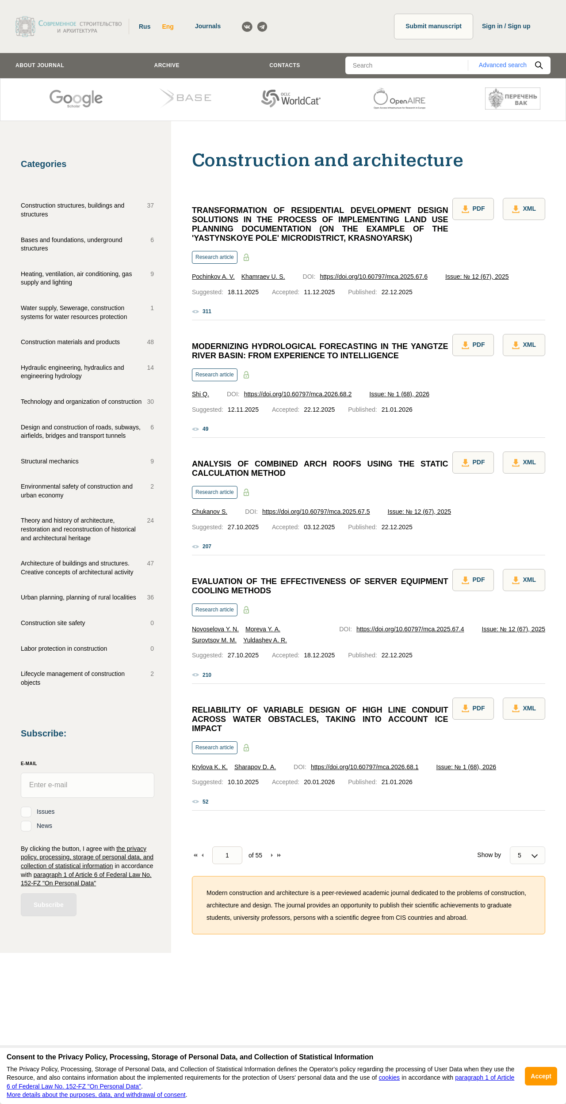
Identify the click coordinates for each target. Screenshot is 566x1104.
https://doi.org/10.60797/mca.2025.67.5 (316, 511)
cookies (389, 1077)
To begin (195, 855)
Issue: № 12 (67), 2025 (477, 276)
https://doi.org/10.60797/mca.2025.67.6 (374, 276)
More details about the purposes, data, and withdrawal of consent (96, 1094)
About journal (39, 65)
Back (202, 855)
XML (524, 209)
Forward (271, 855)
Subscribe (49, 904)
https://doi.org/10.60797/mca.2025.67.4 (410, 629)
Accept (541, 1076)
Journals (208, 26)
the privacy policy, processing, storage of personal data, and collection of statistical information (87, 857)
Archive (167, 65)
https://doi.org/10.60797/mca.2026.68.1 (365, 766)
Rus (144, 26)
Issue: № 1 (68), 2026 (399, 394)
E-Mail (29, 763)
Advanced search (503, 64)
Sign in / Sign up (506, 26)
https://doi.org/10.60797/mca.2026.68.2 (298, 394)
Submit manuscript (433, 26)
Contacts (284, 65)
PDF (473, 209)
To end (279, 855)
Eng (167, 26)
